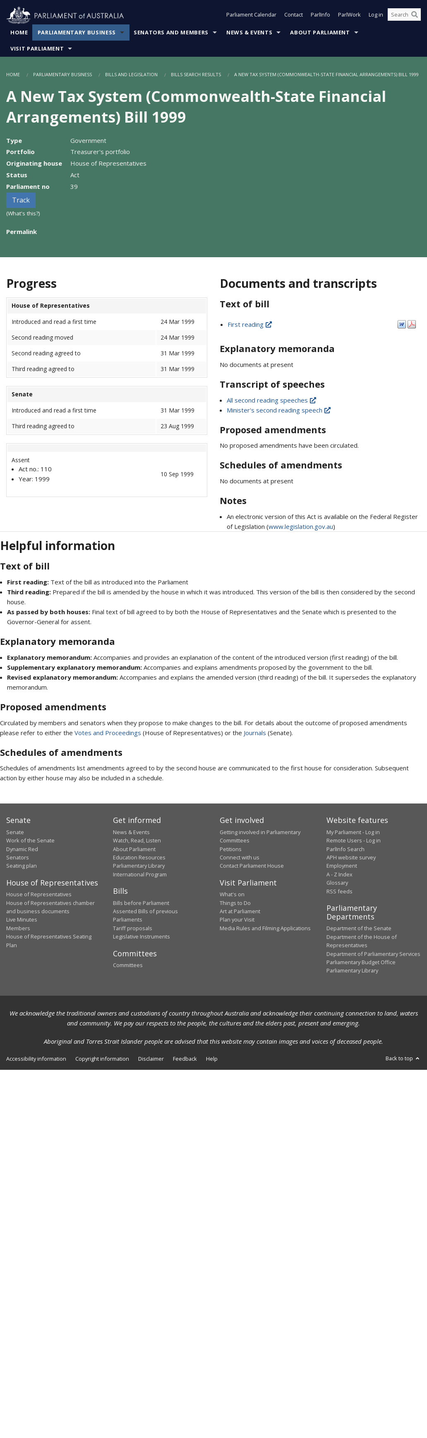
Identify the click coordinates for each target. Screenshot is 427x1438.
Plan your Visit (237, 920)
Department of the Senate (358, 928)
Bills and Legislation (131, 75)
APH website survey (351, 857)
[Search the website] (404, 16)
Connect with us (239, 857)
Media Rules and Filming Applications (265, 928)
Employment (341, 866)
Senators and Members (171, 32)
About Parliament (320, 32)
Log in (376, 15)
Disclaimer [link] (151, 1058)
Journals (256, 733)
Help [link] (212, 1058)
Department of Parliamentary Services (373, 954)
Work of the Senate (30, 840)
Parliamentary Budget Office (361, 962)
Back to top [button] (403, 1058)
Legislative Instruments (141, 937)
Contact (293, 15)
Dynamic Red (22, 849)
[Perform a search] (414, 16)
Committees (128, 965)
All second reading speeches (272, 400)
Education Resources (139, 857)
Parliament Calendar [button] (251, 15)
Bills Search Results (196, 75)
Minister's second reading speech (279, 410)
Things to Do (235, 903)
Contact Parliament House (252, 866)
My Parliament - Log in (353, 832)
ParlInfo (320, 15)
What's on (232, 894)
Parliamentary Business (77, 32)
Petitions (231, 849)
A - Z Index (339, 874)
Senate (15, 832)
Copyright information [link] (102, 1058)
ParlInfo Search (345, 849)
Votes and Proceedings (107, 733)
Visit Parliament (37, 49)
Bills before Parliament (141, 903)
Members (18, 928)
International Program (140, 874)
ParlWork (349, 15)
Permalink (21, 232)
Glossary (337, 883)
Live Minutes (21, 920)
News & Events (249, 32)
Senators (17, 857)
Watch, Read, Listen (137, 840)
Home (19, 32)
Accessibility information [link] (36, 1058)
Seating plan (21, 866)
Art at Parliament (240, 911)
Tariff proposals (132, 928)
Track (21, 200)
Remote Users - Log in (353, 840)
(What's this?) (23, 213)
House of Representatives (39, 894)
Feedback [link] (185, 1058)
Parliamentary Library (139, 866)
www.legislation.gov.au (301, 527)
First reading (250, 325)
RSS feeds (339, 891)
